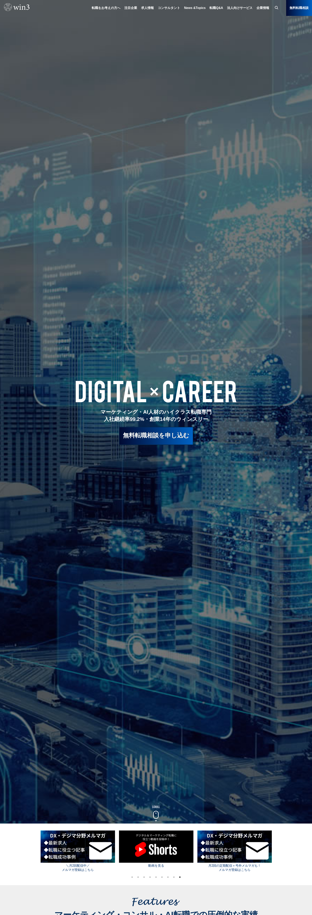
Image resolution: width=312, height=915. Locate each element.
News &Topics (195, 8)
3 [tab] (144, 877)
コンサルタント (169, 8)
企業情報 (262, 8)
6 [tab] (162, 877)
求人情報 (147, 8)
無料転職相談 (299, 8)
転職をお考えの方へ (106, 8)
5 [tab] (156, 877)
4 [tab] (150, 877)
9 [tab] (180, 877)
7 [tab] (168, 877)
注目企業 (130, 8)
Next (277, 850)
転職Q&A (216, 8)
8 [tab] (174, 877)
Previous (35, 850)
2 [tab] (138, 877)
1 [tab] (132, 877)
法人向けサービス (240, 8)
